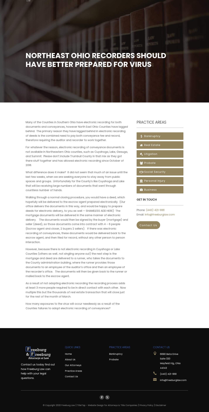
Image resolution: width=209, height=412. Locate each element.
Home (95, 4)
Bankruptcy (150, 136)
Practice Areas (151, 4)
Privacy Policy (146, 405)
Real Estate (150, 145)
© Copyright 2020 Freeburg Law (59, 405)
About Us (108, 4)
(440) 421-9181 (155, 210)
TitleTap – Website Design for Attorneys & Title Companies (107, 405)
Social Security (153, 172)
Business (148, 190)
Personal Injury (152, 181)
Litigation (148, 154)
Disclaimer (160, 405)
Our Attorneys (73, 365)
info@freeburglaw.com (160, 214)
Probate (148, 163)
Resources (128, 4)
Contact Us (175, 4)
